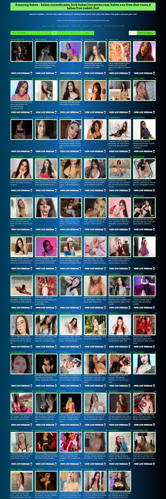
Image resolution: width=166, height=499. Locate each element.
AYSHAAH (113, 215)
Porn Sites (86, 26)
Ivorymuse (14, 110)
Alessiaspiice (138, 110)
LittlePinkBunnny (91, 215)
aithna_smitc (64, 74)
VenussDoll (39, 320)
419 (86, 33)
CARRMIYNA (15, 179)
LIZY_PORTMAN (17, 284)
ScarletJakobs (115, 249)
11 (77, 33)
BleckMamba (40, 354)
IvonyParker (138, 249)
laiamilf (62, 354)
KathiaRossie (65, 145)
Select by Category (146, 33)
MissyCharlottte (17, 354)
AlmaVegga (89, 424)
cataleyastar (89, 390)
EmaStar (14, 390)
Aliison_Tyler (40, 215)
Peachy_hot (15, 249)
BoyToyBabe (89, 249)
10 (71, 33)
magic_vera (113, 40)
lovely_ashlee (139, 74)
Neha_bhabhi (138, 320)
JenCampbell (40, 249)
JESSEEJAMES (17, 145)
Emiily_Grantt (65, 40)
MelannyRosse (16, 74)
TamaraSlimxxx (65, 215)
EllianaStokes (114, 74)
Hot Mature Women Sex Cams (114, 26)
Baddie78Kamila (17, 40)
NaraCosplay (138, 354)
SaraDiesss (40, 390)
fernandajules (65, 284)
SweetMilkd (89, 40)
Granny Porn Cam (63, 26)
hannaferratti (89, 74)
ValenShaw (39, 424)
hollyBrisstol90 (41, 284)
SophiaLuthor (41, 145)
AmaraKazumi (114, 179)
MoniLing (112, 320)
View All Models (18, 33)
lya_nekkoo (89, 179)
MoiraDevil (64, 390)
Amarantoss (114, 390)
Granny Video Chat (48, 26)
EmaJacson (113, 284)
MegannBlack (40, 40)
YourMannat (138, 215)
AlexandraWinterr (140, 284)
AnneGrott (63, 424)
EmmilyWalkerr (65, 110)
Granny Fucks (97, 26)
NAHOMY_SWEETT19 (44, 110)
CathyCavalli (138, 179)
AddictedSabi (138, 145)
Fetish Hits (92, 495)
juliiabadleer (15, 215)
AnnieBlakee (89, 354)
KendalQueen (114, 110)
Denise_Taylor (16, 424)
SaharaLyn (88, 320)
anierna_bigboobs (18, 320)
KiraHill (112, 145)
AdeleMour (113, 354)
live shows (115, 472)
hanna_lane (89, 110)
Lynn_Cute (137, 40)
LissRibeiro (64, 320)
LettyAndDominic (42, 74)
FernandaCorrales (140, 390)
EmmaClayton (65, 179)
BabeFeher (39, 179)
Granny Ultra (76, 26)
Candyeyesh (64, 249)
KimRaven (88, 284)
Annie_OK (113, 424)
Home (132, 33)
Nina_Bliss (88, 145)
